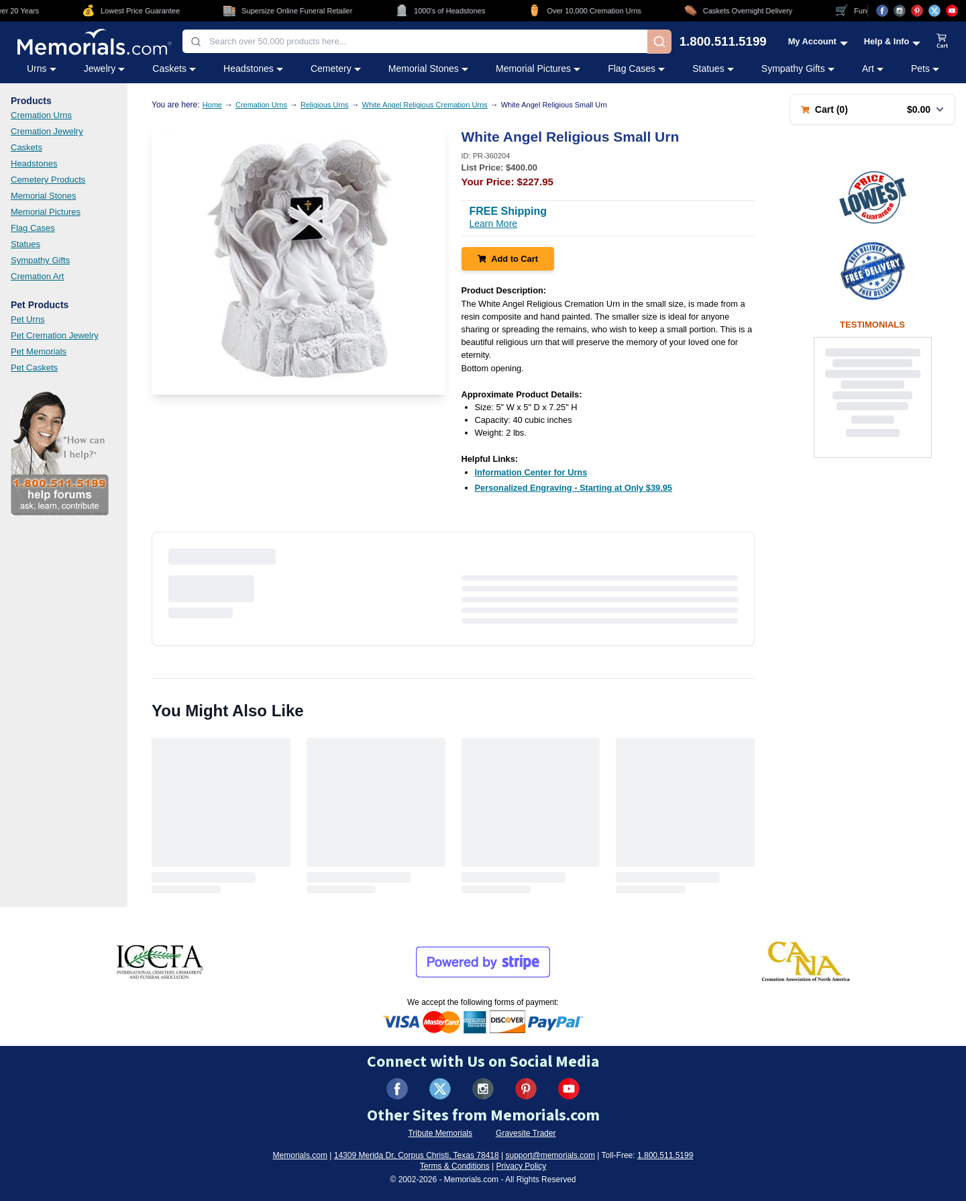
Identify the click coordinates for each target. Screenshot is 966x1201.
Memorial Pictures (45, 212)
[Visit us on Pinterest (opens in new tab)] (917, 11)
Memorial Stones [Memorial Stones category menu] (428, 68)
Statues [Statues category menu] (712, 68)
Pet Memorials (38, 351)
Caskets (26, 147)
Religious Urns (325, 105)
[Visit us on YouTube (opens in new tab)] (952, 11)
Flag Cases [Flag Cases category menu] (636, 68)
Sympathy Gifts (40, 260)
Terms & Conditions (455, 1166)
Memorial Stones (43, 196)
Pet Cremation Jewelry (55, 335)
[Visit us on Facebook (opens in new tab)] (882, 11)
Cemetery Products (48, 180)
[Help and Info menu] (892, 41)
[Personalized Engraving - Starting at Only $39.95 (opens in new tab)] (573, 488)
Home (212, 105)
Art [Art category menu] (872, 68)
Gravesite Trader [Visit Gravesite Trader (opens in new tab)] (525, 1133)
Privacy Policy (521, 1166)
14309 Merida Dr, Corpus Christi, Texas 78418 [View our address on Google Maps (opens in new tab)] (416, 1155)
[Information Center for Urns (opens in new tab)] (531, 472)
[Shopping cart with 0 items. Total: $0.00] (872, 109)
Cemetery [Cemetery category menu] (336, 68)
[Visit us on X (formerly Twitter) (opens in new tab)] (440, 1089)
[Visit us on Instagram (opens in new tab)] (900, 11)
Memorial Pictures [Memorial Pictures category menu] (538, 68)
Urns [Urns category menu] (41, 68)
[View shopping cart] (942, 42)
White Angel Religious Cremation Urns (425, 105)
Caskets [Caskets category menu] (174, 68)
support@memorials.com (550, 1155)
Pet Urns (28, 319)
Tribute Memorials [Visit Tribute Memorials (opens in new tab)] (440, 1133)
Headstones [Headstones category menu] (253, 68)
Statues (25, 244)
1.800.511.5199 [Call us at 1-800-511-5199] (723, 42)
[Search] (659, 42)
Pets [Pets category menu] (925, 68)
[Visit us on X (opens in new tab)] (934, 11)
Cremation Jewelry (47, 131)
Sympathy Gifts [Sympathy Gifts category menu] (798, 68)
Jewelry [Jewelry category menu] (104, 68)
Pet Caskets (34, 368)
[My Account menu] (818, 41)
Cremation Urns (41, 115)
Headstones (34, 163)
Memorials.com (300, 1155)
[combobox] (414, 41)
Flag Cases (33, 228)
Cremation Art (37, 276)
